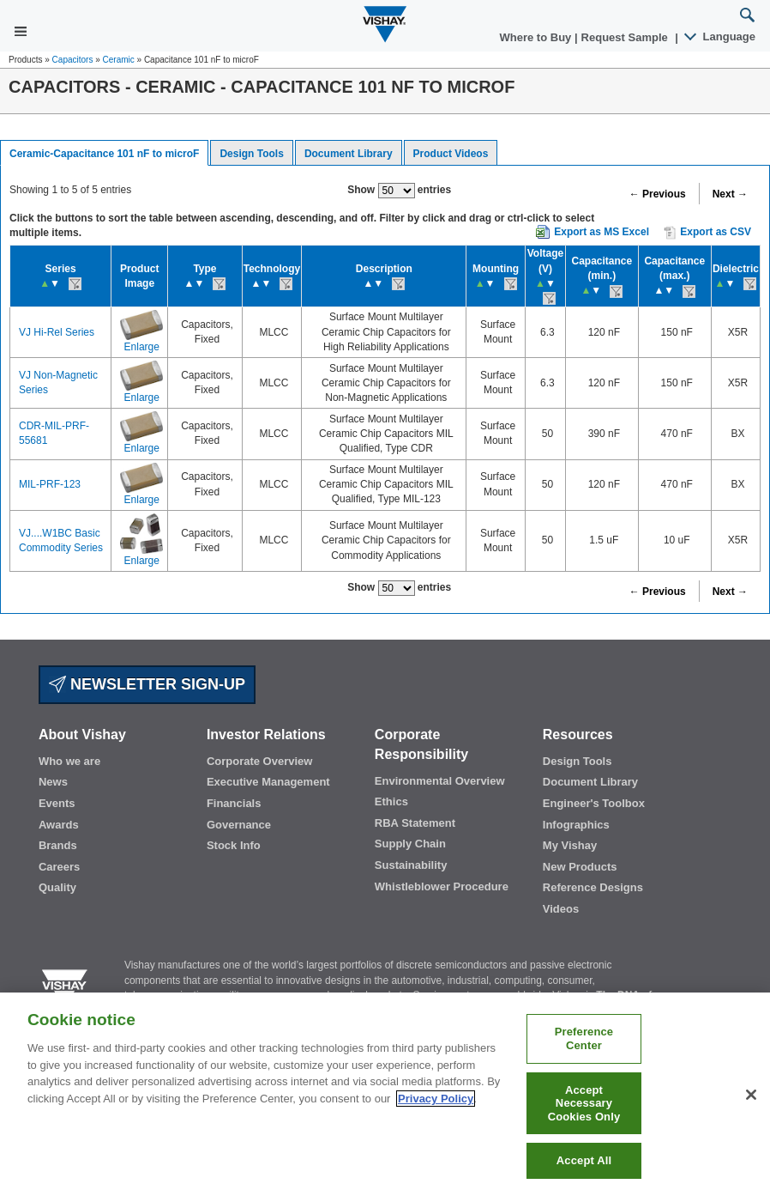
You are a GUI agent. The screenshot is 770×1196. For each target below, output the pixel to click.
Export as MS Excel (601, 232)
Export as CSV (707, 233)
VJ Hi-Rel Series (56, 332)
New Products (580, 866)
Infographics (576, 824)
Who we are (69, 761)
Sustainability (411, 865)
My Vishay (570, 845)
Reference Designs (593, 887)
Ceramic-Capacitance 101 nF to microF (104, 154)
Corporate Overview (260, 761)
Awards (59, 824)
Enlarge (141, 347)
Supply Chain (410, 843)
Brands (58, 845)
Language (720, 36)
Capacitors (72, 59)
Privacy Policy (435, 1098)
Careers (59, 866)
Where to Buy (537, 37)
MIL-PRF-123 (50, 484)
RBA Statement (415, 823)
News (53, 781)
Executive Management (268, 781)
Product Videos (451, 154)
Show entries (399, 190)
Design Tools (251, 154)
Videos (561, 908)
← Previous (657, 194)
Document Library (348, 154)
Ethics (391, 801)
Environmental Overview (440, 780)
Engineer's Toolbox (594, 803)
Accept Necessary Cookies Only (584, 1103)
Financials (234, 803)
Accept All (583, 1160)
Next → (730, 194)
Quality (57, 887)
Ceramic (119, 59)
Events (57, 803)
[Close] (751, 1095)
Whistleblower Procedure (441, 886)
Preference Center (584, 1038)
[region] (385, 1094)
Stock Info (234, 845)
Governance (239, 824)
